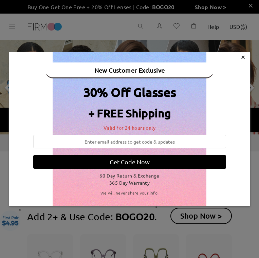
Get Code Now (130, 161)
